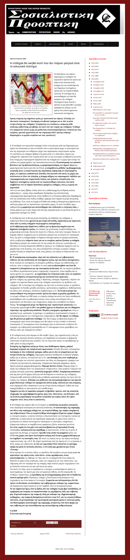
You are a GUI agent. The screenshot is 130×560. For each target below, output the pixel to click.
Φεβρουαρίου (97, 166)
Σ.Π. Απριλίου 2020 (30, 526)
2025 (93, 63)
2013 (93, 192)
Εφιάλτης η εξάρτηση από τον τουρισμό (106, 145)
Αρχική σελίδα (44, 534)
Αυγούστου (97, 94)
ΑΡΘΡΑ (70, 44)
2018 (93, 176)
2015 (93, 186)
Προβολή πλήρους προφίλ (109, 318)
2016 (93, 183)
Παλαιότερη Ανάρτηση (73, 534)
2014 (93, 189)
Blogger (71, 549)
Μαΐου (95, 104)
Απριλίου (96, 107)
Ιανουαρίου (97, 169)
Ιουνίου (96, 101)
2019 (93, 173)
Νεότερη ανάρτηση (17, 534)
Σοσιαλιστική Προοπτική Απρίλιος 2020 (106, 159)
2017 (93, 180)
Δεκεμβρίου (97, 82)
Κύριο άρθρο (20, 526)
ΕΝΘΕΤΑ (38, 44)
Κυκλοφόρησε (94, 203)
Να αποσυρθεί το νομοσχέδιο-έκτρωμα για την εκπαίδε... (105, 114)
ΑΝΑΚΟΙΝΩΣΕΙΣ (54, 44)
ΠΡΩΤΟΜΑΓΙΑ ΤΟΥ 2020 (101, 110)
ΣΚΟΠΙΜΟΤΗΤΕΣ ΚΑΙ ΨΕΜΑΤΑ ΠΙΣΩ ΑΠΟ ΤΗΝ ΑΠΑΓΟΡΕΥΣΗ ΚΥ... (106, 155)
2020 (93, 79)
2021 (93, 76)
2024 (93, 66)
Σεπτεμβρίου (97, 91)
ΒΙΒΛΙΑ (83, 44)
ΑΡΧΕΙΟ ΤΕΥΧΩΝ (21, 44)
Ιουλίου (96, 97)
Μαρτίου (96, 163)
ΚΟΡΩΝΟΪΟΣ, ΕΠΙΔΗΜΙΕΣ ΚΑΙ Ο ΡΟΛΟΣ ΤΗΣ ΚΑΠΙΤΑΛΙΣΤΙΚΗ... (105, 150)
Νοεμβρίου (97, 85)
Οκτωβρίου (97, 88)
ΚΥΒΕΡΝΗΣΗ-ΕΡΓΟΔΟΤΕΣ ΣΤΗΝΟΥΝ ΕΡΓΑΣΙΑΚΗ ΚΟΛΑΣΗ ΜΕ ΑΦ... (105, 140)
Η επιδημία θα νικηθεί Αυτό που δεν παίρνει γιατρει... (104, 124)
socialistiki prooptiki (111, 315)
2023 (93, 69)
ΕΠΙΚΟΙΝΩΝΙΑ (99, 44)
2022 (93, 72)
